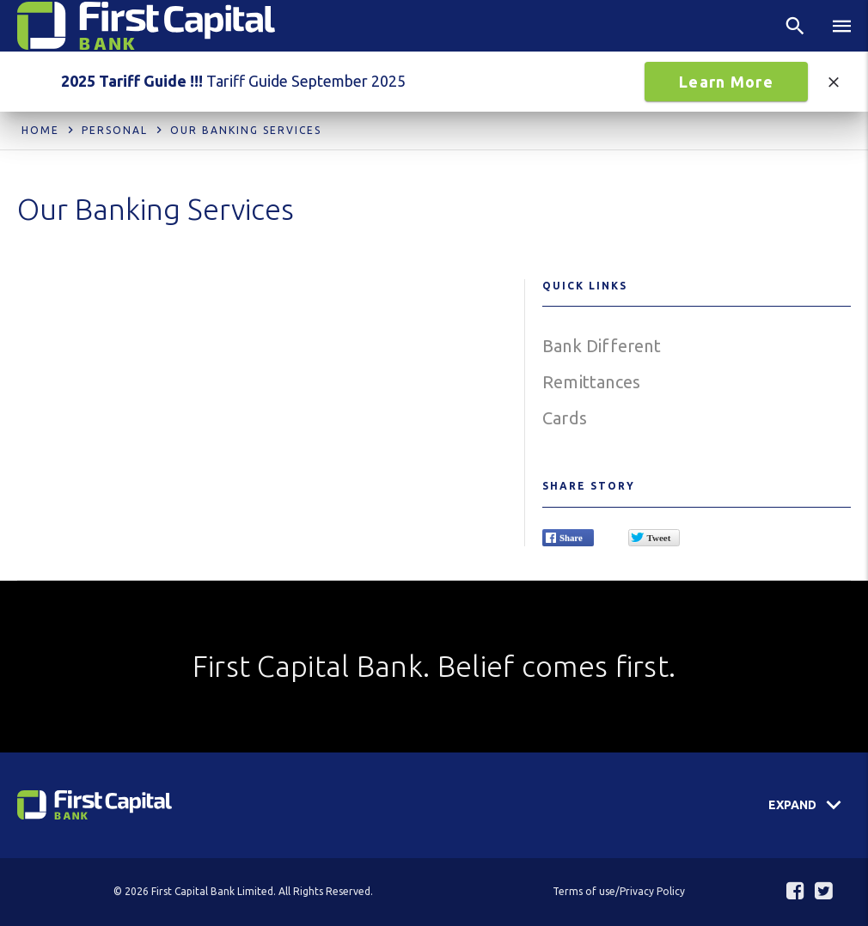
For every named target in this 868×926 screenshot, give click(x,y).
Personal (115, 130)
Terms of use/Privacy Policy (619, 891)
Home (40, 130)
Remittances (591, 382)
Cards (564, 418)
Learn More (726, 81)
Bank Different (601, 346)
